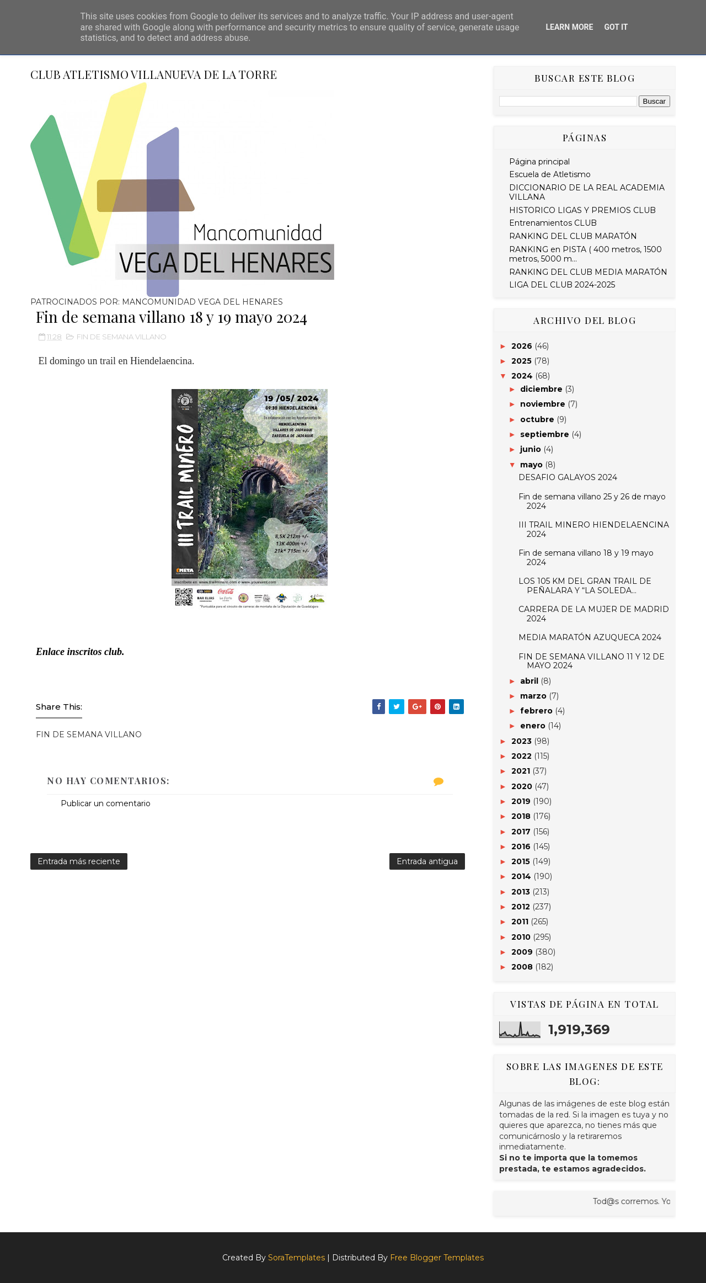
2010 (522, 937)
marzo (534, 696)
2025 (522, 361)
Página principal (539, 162)
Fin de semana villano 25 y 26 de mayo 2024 (592, 501)
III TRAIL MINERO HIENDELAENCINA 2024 (593, 529)
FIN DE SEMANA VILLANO (122, 336)
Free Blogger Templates (437, 1258)
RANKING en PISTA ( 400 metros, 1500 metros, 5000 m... (585, 254)
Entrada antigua (427, 861)
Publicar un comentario (106, 803)
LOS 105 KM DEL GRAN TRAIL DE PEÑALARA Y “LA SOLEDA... (584, 585)
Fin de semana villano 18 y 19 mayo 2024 (586, 557)
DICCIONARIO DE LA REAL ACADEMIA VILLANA (587, 192)
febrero (537, 711)
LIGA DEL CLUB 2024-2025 (562, 285)
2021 (521, 771)
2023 (522, 741)
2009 (523, 952)
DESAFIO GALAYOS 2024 (567, 477)
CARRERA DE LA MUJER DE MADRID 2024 (593, 614)
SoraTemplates (296, 1258)
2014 (522, 876)
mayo (532, 465)
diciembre (542, 389)
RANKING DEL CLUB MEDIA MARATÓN (588, 272)
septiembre (545, 434)
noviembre (544, 404)
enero (534, 726)
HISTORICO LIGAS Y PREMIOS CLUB (582, 210)
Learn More (569, 27)
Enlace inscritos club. (80, 651)
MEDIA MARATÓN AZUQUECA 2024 (589, 637)
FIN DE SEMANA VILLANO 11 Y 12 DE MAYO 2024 (591, 661)
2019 (522, 801)
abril (530, 681)
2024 (523, 376)
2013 (521, 892)
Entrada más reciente (79, 861)
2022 (522, 756)
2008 (523, 967)
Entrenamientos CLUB (553, 223)
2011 (521, 922)
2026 (522, 346)
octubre (538, 419)
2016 (522, 846)
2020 (522, 786)
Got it (616, 27)
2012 (521, 907)
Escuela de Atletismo (550, 174)
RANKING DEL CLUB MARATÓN (573, 236)
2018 (522, 816)
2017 (522, 832)
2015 (521, 861)
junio (531, 449)
